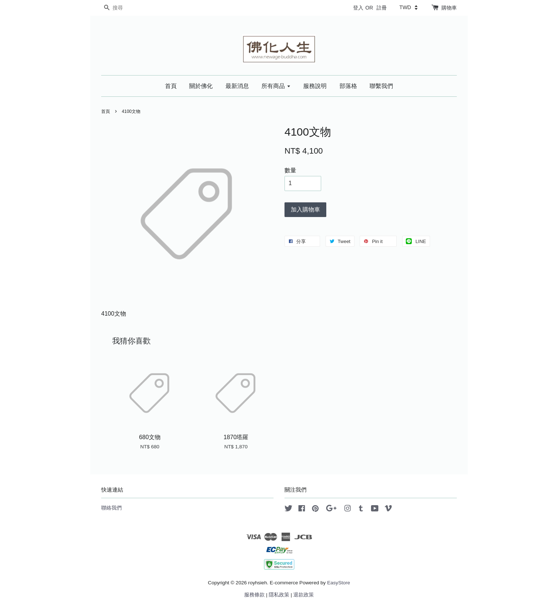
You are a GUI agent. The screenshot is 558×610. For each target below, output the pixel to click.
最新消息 (237, 86)
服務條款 (254, 595)
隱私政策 (279, 595)
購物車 (449, 8)
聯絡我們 (111, 508)
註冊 (382, 8)
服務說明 (315, 86)
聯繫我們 (381, 86)
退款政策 (303, 595)
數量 (290, 170)
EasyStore (338, 582)
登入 (358, 8)
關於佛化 (201, 86)
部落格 (348, 86)
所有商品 (275, 86)
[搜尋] (123, 8)
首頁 (171, 86)
